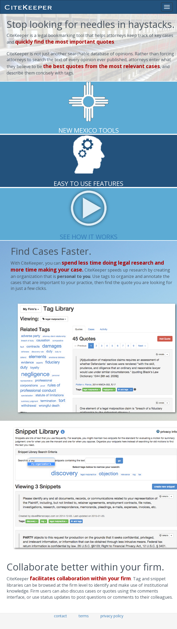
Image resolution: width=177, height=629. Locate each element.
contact (60, 615)
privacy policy (111, 615)
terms (84, 615)
